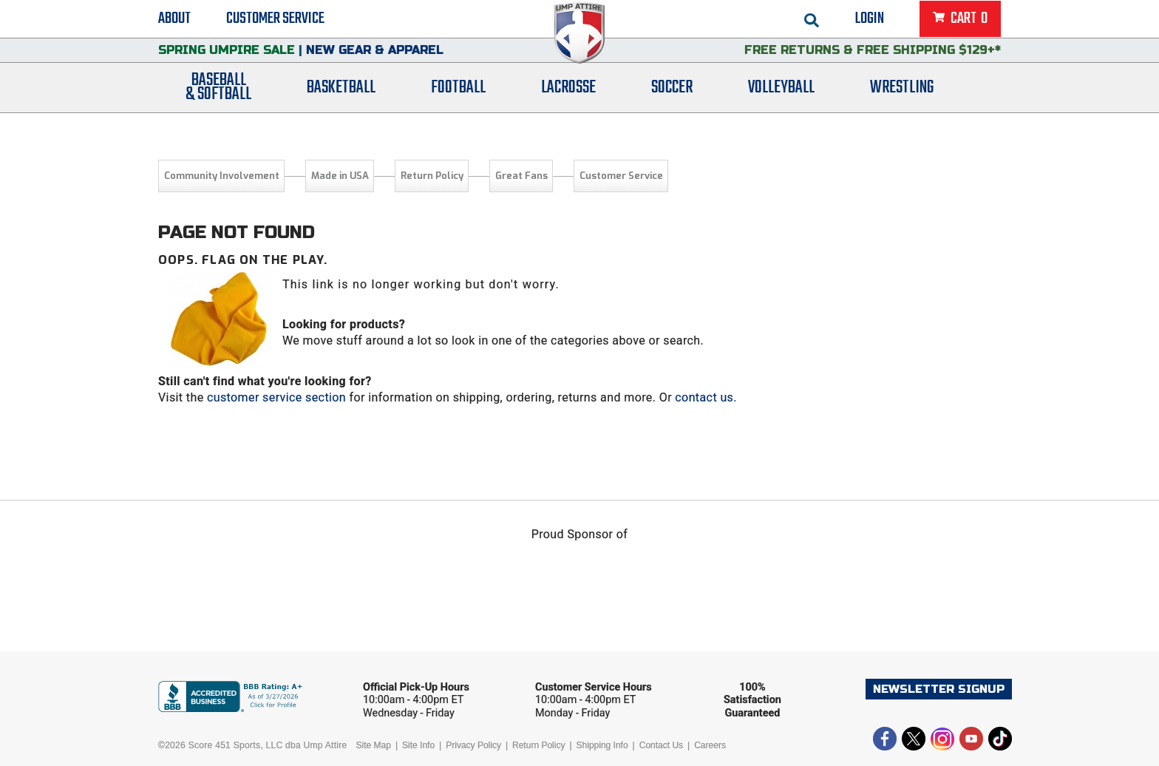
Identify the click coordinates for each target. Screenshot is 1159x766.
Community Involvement (221, 175)
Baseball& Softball (218, 106)
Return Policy (432, 175)
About (174, 22)
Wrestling (902, 105)
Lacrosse (568, 105)
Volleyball (781, 105)
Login (869, 22)
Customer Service (275, 22)
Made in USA (340, 175)
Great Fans (521, 175)
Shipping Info (602, 745)
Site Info (418, 745)
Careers (710, 745)
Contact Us (661, 745)
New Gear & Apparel (374, 62)
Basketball (341, 105)
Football (458, 105)
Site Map (373, 745)
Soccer (672, 105)
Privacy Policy (473, 745)
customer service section (276, 397)
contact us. (706, 397)
